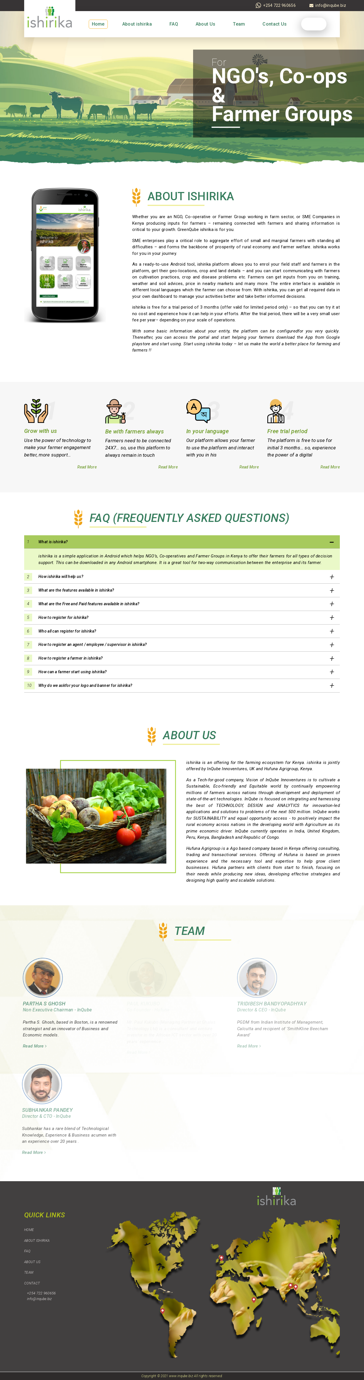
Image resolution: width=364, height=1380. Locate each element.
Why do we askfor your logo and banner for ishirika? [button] (85, 685)
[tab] (182, 542)
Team (239, 24)
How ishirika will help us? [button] (60, 576)
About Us (205, 24)
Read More (87, 467)
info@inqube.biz (39, 1299)
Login (314, 24)
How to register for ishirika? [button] (63, 617)
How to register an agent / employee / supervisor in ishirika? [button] (92, 644)
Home (98, 24)
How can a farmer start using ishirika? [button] (72, 672)
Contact (32, 1283)
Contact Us (274, 24)
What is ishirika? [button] (53, 542)
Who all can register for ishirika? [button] (67, 631)
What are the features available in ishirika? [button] (76, 590)
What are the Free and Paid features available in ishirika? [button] (88, 604)
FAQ (173, 24)
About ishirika (137, 24)
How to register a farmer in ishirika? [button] (70, 658)
